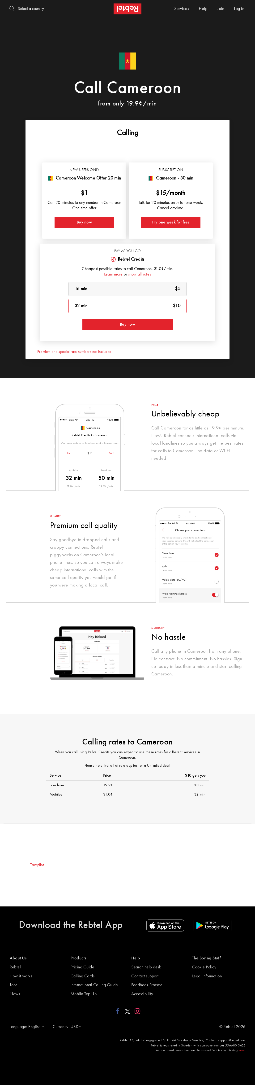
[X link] (127, 1011)
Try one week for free (171, 222)
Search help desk (146, 967)
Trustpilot (37, 865)
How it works (21, 976)
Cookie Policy (204, 967)
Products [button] (78, 958)
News (15, 994)
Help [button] (135, 958)
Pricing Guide (82, 967)
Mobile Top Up (84, 994)
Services (181, 9)
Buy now (84, 222)
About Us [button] (18, 958)
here (241, 1050)
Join (220, 9)
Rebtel (15, 967)
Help (203, 9)
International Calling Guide (94, 985)
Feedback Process (146, 985)
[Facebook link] (119, 1011)
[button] (25, 1027)
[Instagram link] (136, 1011)
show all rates (139, 274)
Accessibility (142, 994)
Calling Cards (83, 976)
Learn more (113, 274)
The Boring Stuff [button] (206, 958)
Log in (239, 9)
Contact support (145, 976)
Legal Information (207, 976)
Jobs (13, 985)
